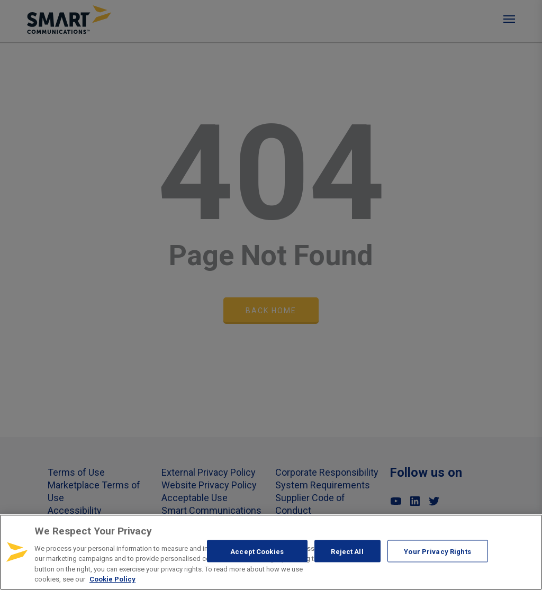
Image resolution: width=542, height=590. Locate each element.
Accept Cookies (257, 551)
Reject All (347, 551)
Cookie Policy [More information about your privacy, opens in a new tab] (112, 579)
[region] (271, 552)
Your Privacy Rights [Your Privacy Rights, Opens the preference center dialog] (437, 551)
